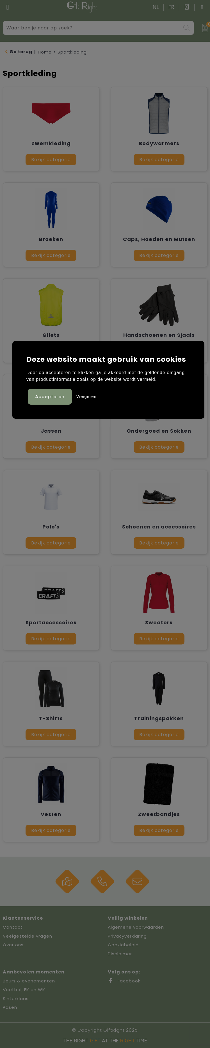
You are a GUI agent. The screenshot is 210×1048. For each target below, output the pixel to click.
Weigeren (86, 396)
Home (45, 52)
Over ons (13, 945)
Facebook (124, 981)
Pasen (10, 1007)
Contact (13, 927)
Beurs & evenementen (29, 981)
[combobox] (92, 28)
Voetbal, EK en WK (24, 990)
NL (156, 7)
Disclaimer (120, 954)
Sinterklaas (16, 998)
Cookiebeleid (123, 945)
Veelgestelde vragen (27, 936)
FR (171, 7)
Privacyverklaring (127, 936)
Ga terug (21, 52)
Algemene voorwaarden (136, 927)
